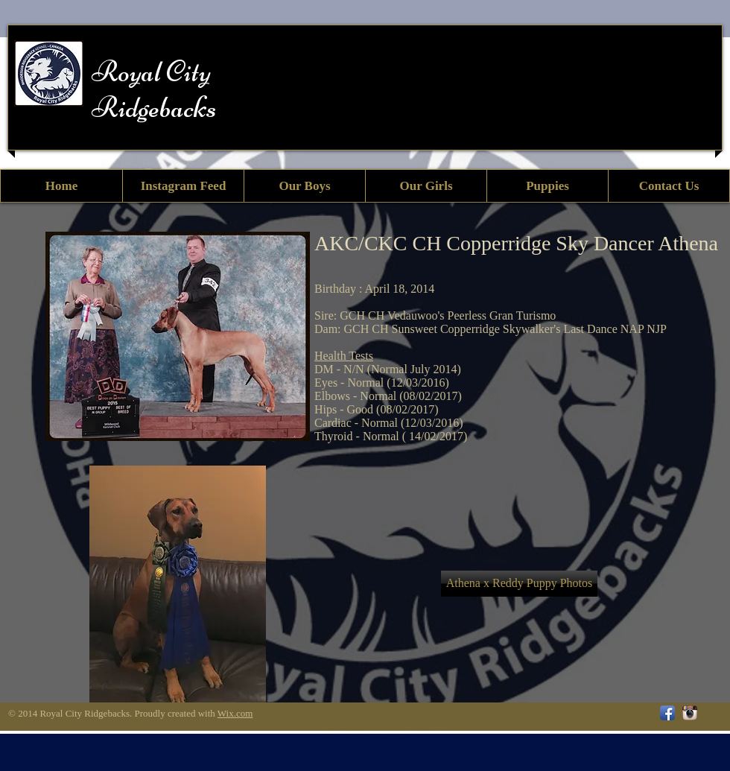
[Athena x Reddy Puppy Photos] (519, 584)
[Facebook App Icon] (667, 712)
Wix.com (235, 713)
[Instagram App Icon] (689, 712)
